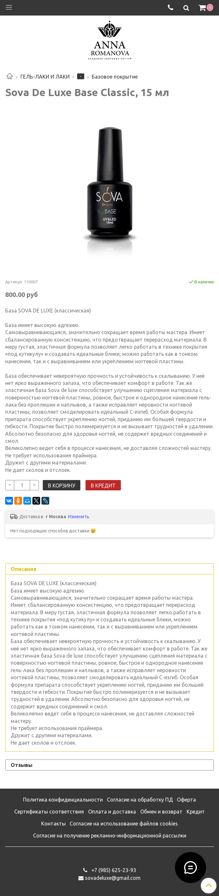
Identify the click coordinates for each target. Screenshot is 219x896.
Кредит (196, 811)
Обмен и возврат (161, 811)
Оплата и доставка (112, 811)
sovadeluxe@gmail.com (113, 878)
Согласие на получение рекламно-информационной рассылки (109, 835)
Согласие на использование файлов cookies (124, 823)
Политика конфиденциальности (63, 800)
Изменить (78, 516)
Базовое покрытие (115, 77)
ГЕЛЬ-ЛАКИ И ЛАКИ (45, 77)
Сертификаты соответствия (49, 811)
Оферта (186, 800)
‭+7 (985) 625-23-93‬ (113, 870)
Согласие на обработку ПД (140, 800)
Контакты (53, 823)
